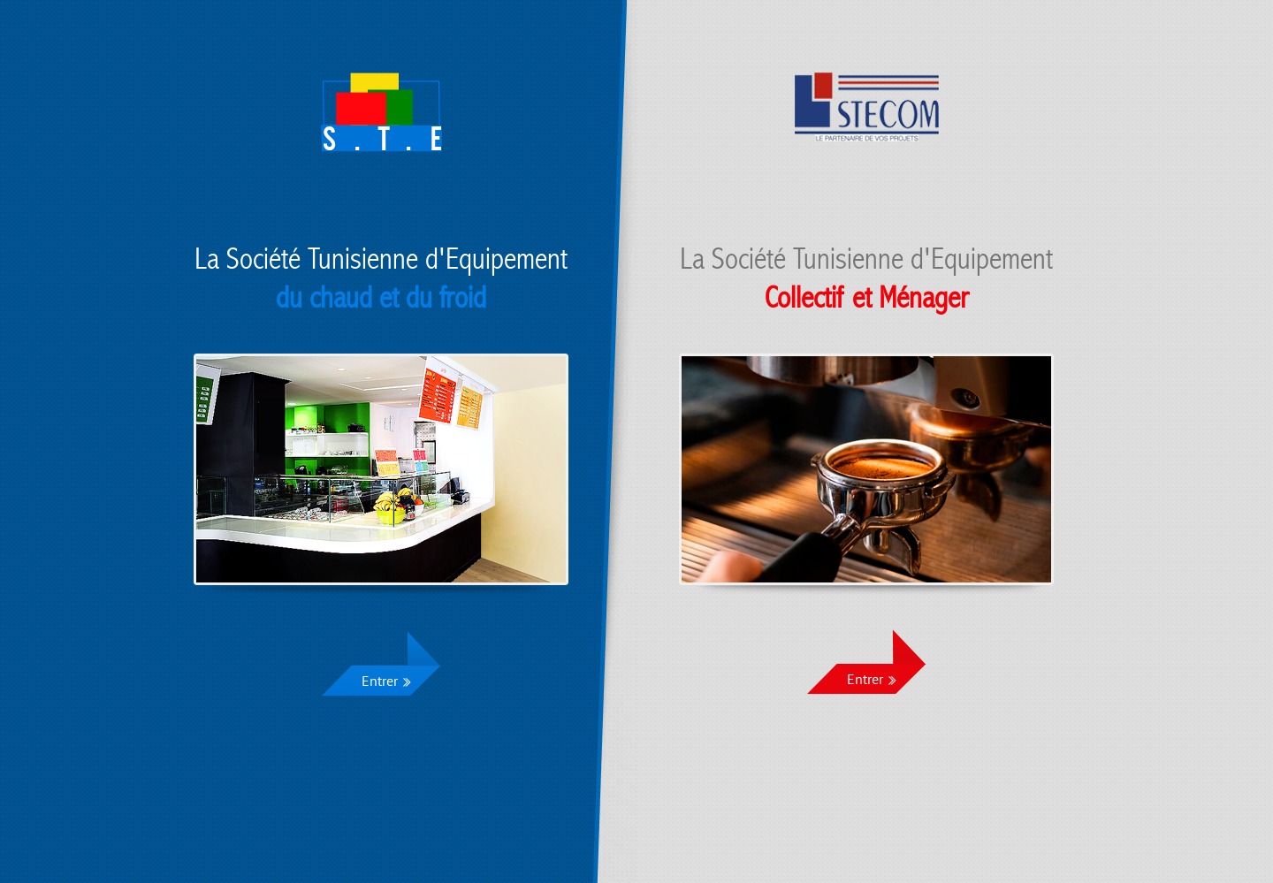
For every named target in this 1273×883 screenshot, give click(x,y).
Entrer (380, 682)
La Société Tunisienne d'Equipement (381, 279)
